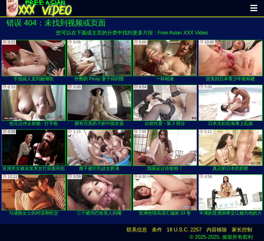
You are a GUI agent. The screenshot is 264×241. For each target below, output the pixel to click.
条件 (157, 229)
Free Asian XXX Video (183, 32)
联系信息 (137, 229)
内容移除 (216, 229)
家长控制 (242, 229)
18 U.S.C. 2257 (184, 229)
